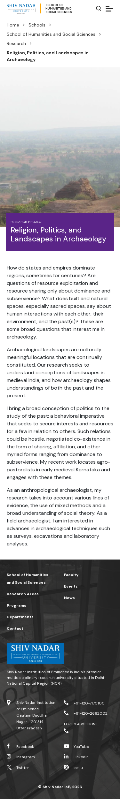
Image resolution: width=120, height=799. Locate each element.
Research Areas (23, 594)
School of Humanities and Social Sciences (51, 34)
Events (71, 586)
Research (16, 43)
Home (13, 25)
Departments (20, 617)
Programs (16, 605)
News (69, 597)
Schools (36, 25)
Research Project (27, 222)
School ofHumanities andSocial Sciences (58, 9)
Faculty (71, 574)
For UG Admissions (81, 724)
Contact (15, 628)
